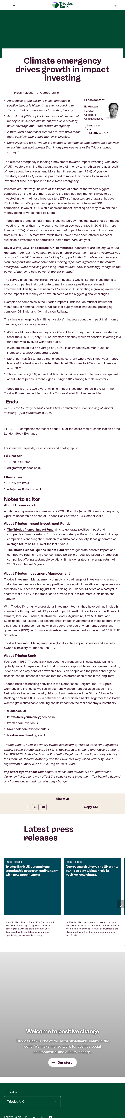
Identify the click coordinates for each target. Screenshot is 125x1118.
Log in (114, 5)
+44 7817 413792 (96, 133)
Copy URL (91, 807)
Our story (65, 1063)
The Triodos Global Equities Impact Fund (36, 550)
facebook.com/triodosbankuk (29, 729)
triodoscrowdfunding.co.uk (27, 735)
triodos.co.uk (16, 711)
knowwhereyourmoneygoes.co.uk (32, 717)
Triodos (12, 1092)
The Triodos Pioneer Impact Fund (31, 529)
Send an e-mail (92, 127)
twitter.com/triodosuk (23, 723)
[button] (121, 904)
